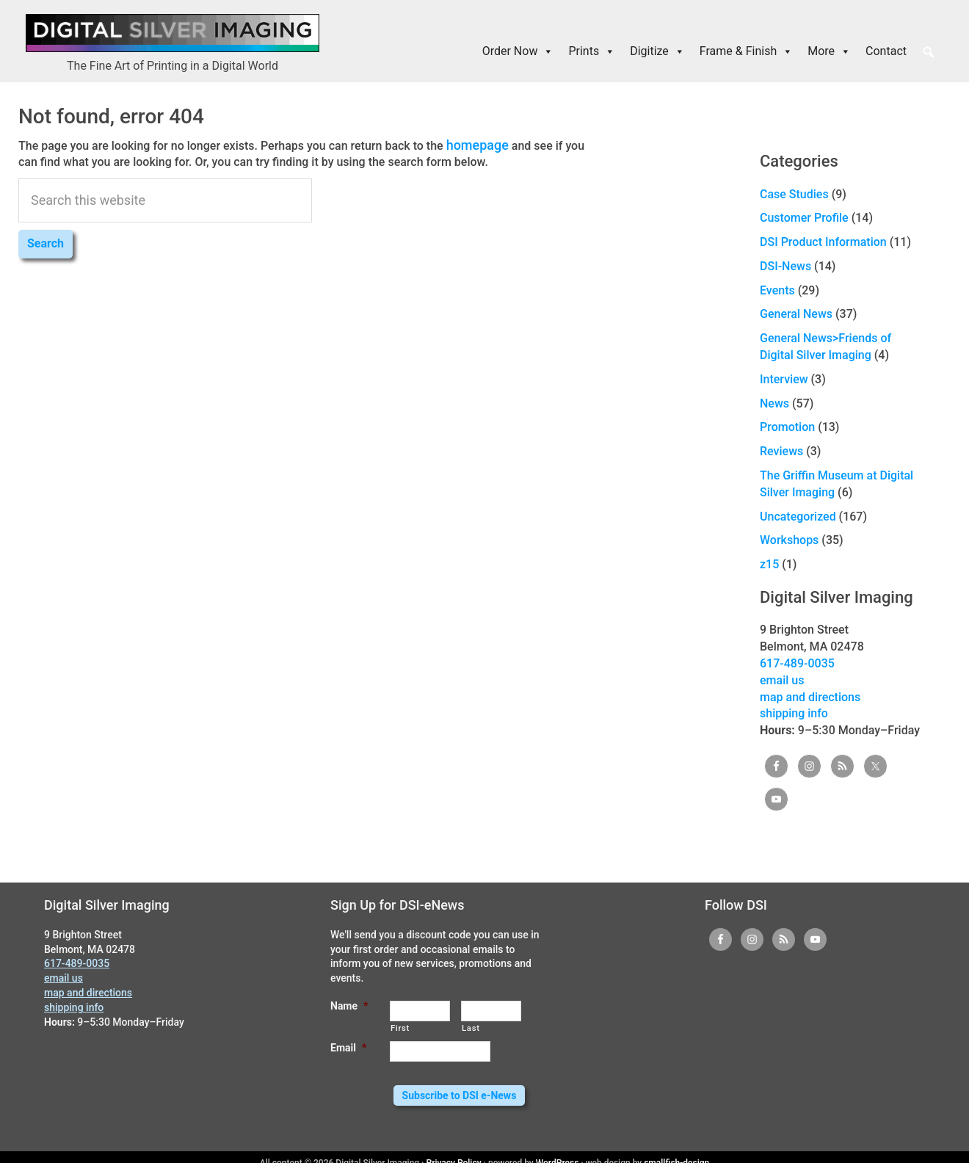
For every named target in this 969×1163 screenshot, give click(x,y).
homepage (474, 144)
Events (777, 290)
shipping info (794, 713)
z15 (769, 564)
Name (349, 1006)
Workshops (789, 540)
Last (471, 1028)
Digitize (657, 51)
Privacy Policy (454, 1151)
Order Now (518, 51)
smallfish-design (676, 1151)
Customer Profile (804, 218)
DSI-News (785, 266)
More (829, 51)
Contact (886, 51)
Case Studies (794, 194)
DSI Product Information (823, 242)
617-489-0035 (797, 663)
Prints (591, 51)
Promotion (787, 427)
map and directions (810, 697)
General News (796, 314)
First (400, 1028)
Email (348, 1048)
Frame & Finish (746, 51)
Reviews (781, 451)
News (774, 403)
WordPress (557, 1151)
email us (782, 680)
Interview (784, 379)
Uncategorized (798, 516)
